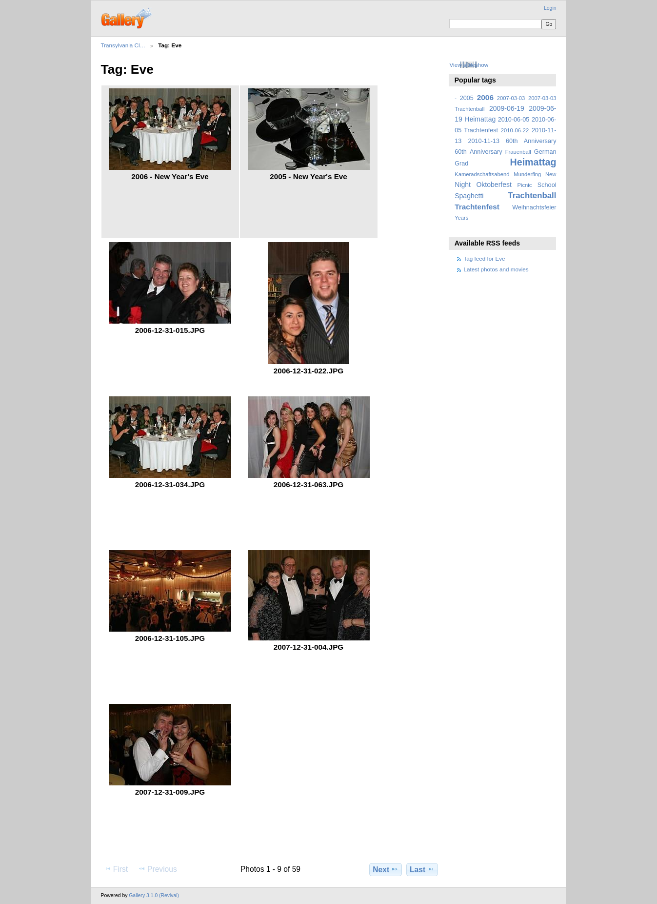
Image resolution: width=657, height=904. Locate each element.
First (116, 868)
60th (461, 151)
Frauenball (518, 152)
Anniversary (486, 151)
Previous (157, 868)
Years (461, 218)
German (545, 151)
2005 (467, 98)
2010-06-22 (515, 130)
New (550, 174)
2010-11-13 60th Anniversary (512, 141)
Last (422, 869)
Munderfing (527, 174)
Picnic (524, 185)
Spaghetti (469, 196)
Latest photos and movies (496, 269)
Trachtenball (532, 195)
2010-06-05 (514, 119)
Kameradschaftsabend (482, 174)
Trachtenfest (477, 207)
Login (550, 8)
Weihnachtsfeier (534, 207)
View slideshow (468, 65)
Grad (461, 163)
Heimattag (533, 162)
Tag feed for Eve (484, 258)
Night (463, 184)
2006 (485, 97)
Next (385, 869)
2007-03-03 (511, 98)
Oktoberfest (494, 184)
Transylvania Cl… (123, 45)
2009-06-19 (506, 108)
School (547, 185)
